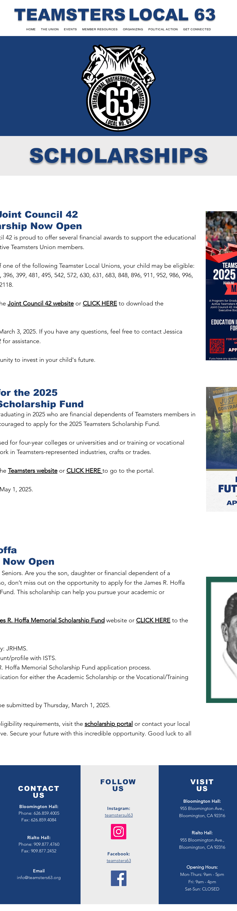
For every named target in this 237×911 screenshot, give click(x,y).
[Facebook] (118, 878)
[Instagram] (118, 831)
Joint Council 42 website (41, 303)
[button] (50, 29)
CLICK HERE (100, 303)
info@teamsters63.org (39, 877)
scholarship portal (109, 723)
